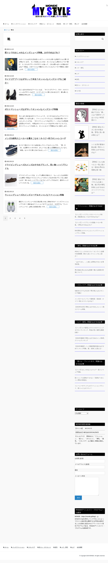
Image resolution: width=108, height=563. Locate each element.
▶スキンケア (32, 24)
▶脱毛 (59, 24)
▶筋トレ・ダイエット (47, 24)
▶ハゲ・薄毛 (67, 24)
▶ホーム (6, 24)
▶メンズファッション (18, 24)
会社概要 (84, 24)
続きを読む (31, 73)
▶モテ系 (78, 91)
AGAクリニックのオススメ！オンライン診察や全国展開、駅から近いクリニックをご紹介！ (89, 254)
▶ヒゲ (77, 24)
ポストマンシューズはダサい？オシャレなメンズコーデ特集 (37, 113)
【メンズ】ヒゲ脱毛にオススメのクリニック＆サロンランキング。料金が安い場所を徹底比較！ (89, 330)
